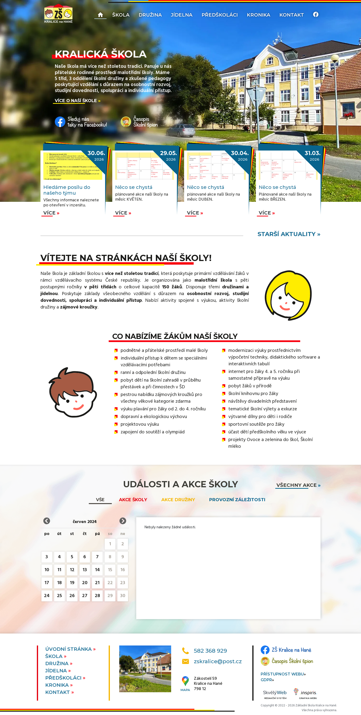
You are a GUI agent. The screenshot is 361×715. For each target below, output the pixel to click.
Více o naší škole (76, 100)
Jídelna (181, 15)
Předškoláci (220, 15)
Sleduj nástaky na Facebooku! (87, 122)
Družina (150, 15)
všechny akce (296, 485)
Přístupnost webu (282, 674)
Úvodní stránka (69, 649)
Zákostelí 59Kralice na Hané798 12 (208, 684)
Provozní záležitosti (237, 499)
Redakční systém (275, 695)
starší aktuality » (289, 234)
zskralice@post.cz (218, 661)
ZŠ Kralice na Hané (291, 649)
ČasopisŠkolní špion (146, 122)
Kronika (258, 15)
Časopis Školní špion (292, 661)
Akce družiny (178, 499)
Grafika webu (305, 694)
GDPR (266, 680)
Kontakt (291, 15)
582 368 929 (210, 650)
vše (100, 499)
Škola (121, 15)
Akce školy (133, 499)
